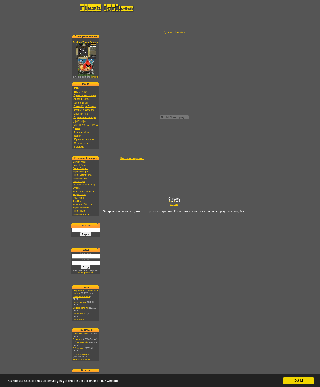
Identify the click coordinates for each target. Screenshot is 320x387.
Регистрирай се (85, 273)
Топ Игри (77, 201)
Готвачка (77, 339)
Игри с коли (79, 211)
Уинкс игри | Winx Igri (83, 191)
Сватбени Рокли (81, 296)
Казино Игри (80, 102)
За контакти (81, 143)
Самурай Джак (80, 333)
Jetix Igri (92, 184)
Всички (78, 135)
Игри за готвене (81, 178)
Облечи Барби (80, 342)
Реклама (79, 146)
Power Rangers (80, 168)
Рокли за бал (79, 302)
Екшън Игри (80, 91)
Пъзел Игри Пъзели (84, 106)
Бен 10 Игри (79, 165)
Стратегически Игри (84, 117)
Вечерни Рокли (81, 308)
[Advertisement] (160, 21)
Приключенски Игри (84, 95)
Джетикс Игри (80, 184)
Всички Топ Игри (81, 359)
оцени (174, 204)
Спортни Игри (81, 113)
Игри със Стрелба (83, 110)
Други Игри (79, 121)
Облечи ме (78, 348)
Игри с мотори (80, 171)
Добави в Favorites (174, 32)
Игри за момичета (82, 175)
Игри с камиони (81, 207)
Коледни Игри (81, 132)
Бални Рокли (79, 313)
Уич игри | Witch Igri (83, 204)
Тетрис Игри (79, 194)
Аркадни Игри (81, 99)
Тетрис (94, 77)
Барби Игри (79, 181)
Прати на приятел (84, 139)
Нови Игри (78, 197)
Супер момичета (81, 354)
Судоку (76, 188)
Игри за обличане (82, 214)
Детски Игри (79, 162)
